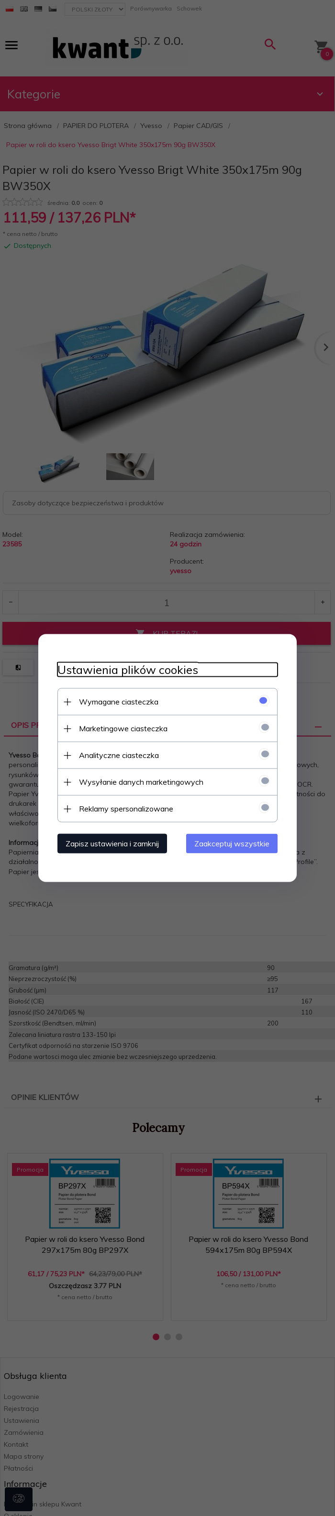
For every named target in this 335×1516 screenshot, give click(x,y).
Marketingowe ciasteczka (123, 728)
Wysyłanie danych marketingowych (141, 782)
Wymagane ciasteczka (118, 701)
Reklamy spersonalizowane (126, 808)
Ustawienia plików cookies (127, 670)
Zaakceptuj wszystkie (231, 843)
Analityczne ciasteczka (119, 755)
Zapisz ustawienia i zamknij (112, 843)
